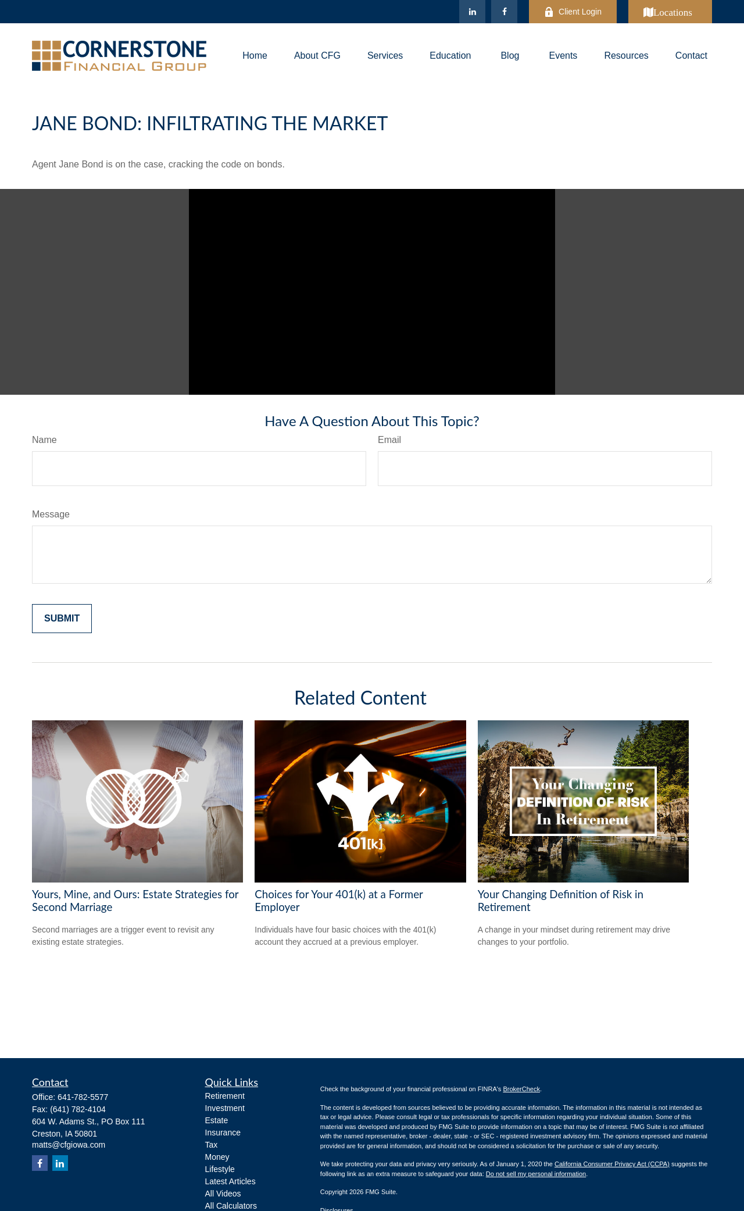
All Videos (223, 1193)
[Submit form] (62, 618)
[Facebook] (504, 11)
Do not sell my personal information (536, 1173)
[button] (255, 56)
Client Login (573, 12)
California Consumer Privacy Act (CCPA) (612, 1163)
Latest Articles (230, 1181)
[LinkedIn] (472, 11)
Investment (225, 1108)
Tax (211, 1144)
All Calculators (231, 1205)
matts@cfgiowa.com (68, 1144)
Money (217, 1157)
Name (44, 440)
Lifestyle (220, 1169)
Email (389, 440)
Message (51, 514)
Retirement (225, 1096)
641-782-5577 (83, 1097)
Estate (216, 1120)
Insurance (223, 1132)
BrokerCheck (521, 1088)
